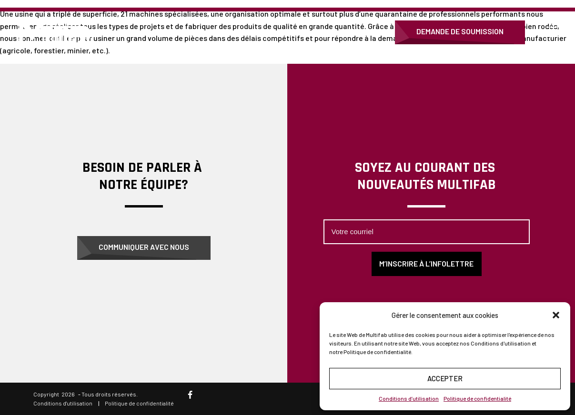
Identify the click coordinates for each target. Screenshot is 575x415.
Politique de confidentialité (477, 398)
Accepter (445, 378)
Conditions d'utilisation (62, 403)
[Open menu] (555, 32)
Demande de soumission (460, 31)
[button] (556, 315)
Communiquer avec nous (144, 246)
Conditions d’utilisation (409, 398)
